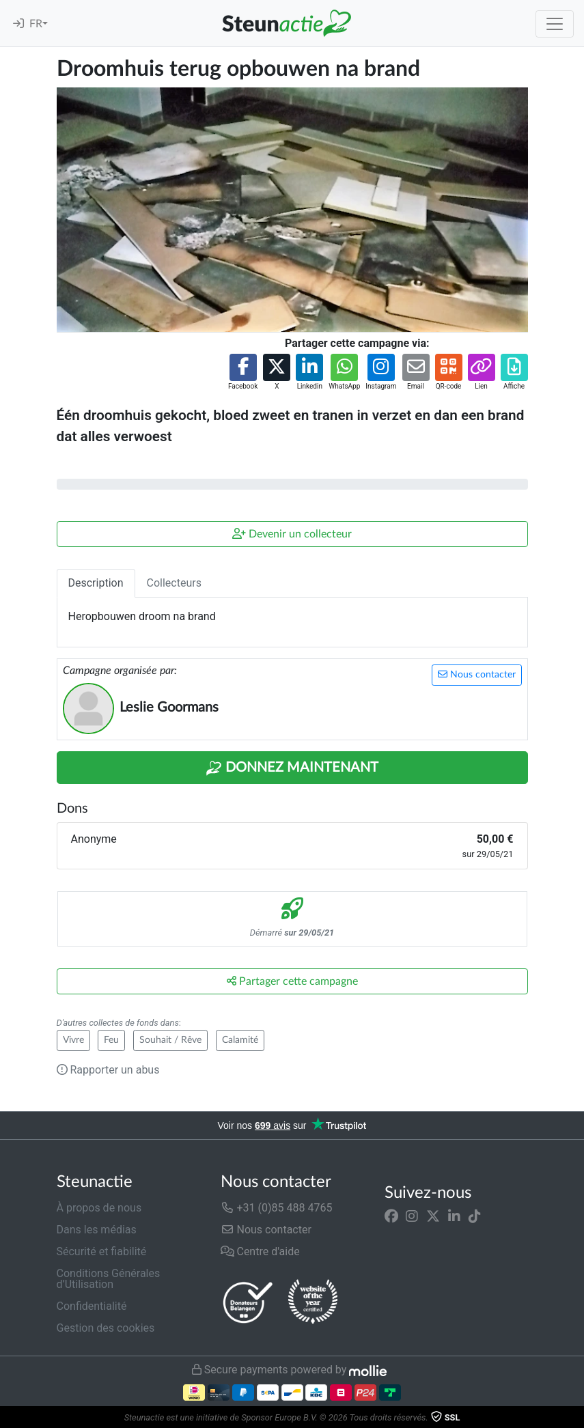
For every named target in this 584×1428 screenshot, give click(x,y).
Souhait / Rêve (170, 1040)
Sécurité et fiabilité (102, 1251)
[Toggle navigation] (555, 24)
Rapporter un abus (108, 1069)
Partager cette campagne (292, 981)
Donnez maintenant (292, 768)
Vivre (73, 1040)
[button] (243, 372)
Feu (111, 1040)
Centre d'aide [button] (260, 1251)
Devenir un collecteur (292, 534)
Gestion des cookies (106, 1327)
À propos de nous (99, 1207)
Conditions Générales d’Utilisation (109, 1279)
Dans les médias (97, 1229)
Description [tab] (96, 582)
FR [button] (35, 23)
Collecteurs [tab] (174, 582)
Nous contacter (477, 674)
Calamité (240, 1040)
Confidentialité (92, 1306)
